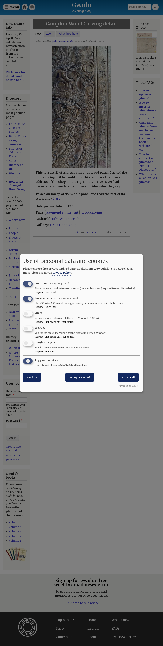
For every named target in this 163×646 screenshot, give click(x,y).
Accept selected (79, 377)
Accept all (128, 377)
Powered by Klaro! (128, 386)
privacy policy (61, 272)
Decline (32, 377)
